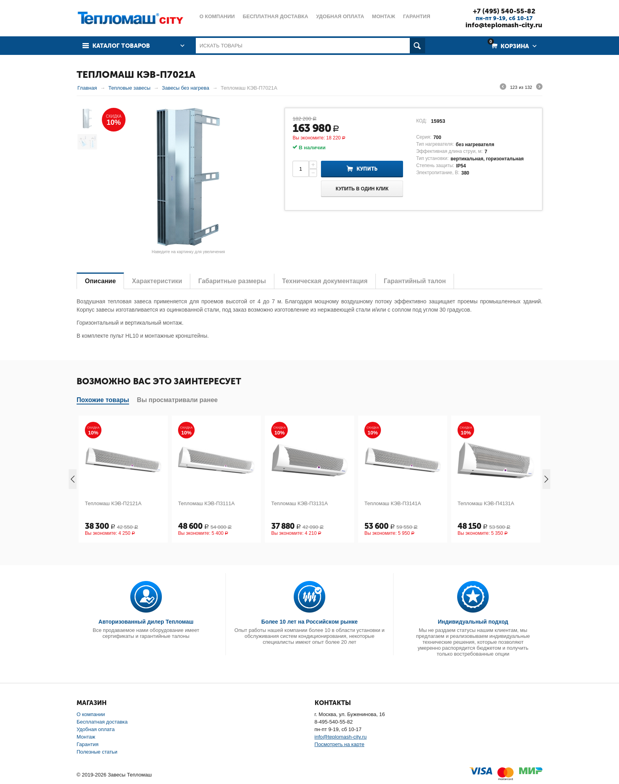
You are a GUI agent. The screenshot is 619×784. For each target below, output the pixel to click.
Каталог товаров (121, 45)
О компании (91, 714)
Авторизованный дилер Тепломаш (145, 622)
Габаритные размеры (232, 281)
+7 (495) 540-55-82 (504, 11)
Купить (366, 169)
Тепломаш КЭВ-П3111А (206, 503)
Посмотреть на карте (339, 744)
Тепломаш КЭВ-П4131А (486, 503)
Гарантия (87, 744)
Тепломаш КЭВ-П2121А (113, 503)
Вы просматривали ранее (177, 400)
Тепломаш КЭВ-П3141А (392, 503)
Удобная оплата (95, 729)
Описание (100, 281)
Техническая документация (325, 281)
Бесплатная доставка (102, 722)
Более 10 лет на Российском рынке (309, 622)
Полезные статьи (97, 752)
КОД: (421, 121)
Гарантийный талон (415, 281)
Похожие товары (103, 400)
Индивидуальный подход (473, 622)
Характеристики (157, 281)
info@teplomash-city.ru (503, 25)
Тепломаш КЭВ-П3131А (299, 503)
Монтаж (86, 737)
